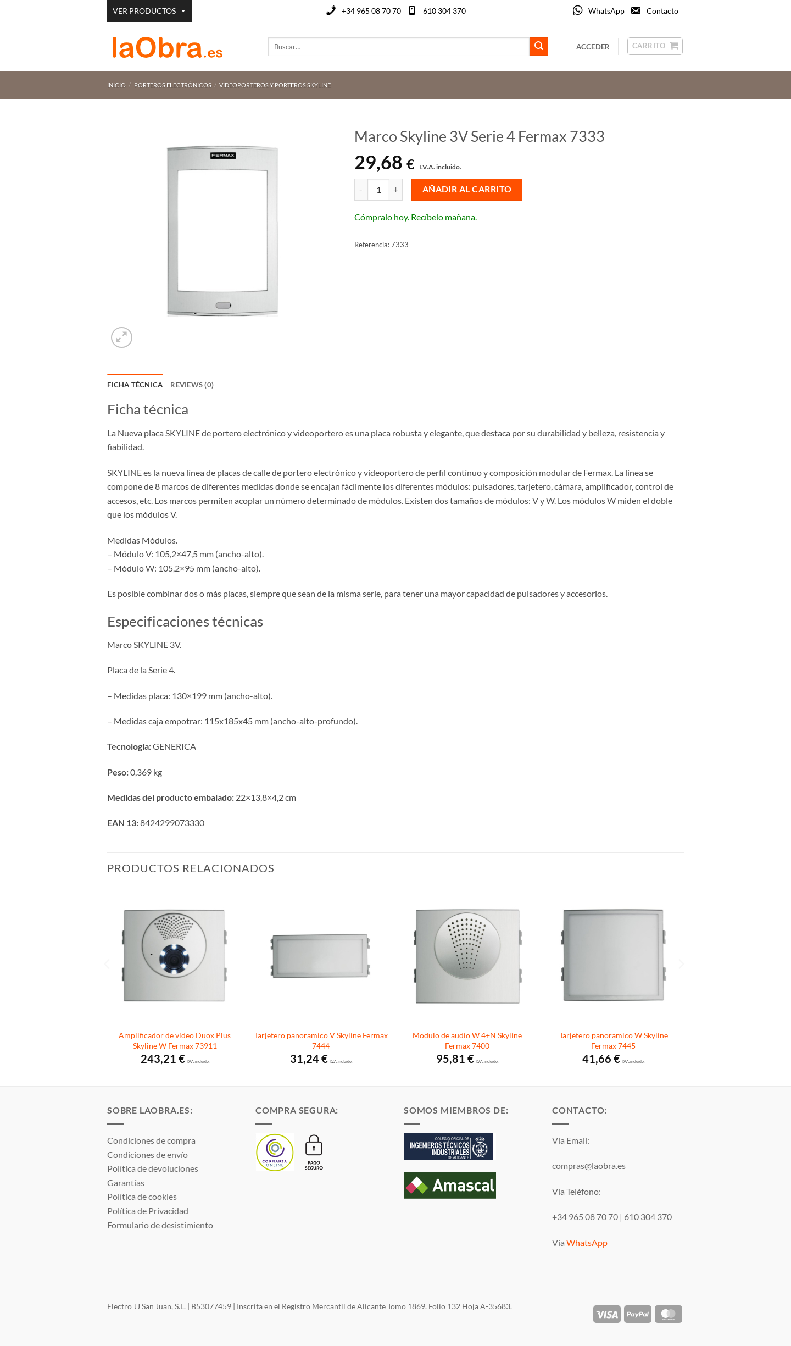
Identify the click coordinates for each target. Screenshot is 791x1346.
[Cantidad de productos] (378, 190)
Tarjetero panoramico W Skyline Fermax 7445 (613, 1040)
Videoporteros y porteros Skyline (275, 84)
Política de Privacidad (147, 1210)
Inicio (116, 84)
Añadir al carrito (467, 189)
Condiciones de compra (151, 1140)
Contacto (662, 10)
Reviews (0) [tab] (192, 384)
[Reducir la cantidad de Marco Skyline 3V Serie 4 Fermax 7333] (360, 190)
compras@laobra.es (589, 1165)
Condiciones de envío (147, 1154)
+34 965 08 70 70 (371, 10)
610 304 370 (444, 10)
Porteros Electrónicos (172, 84)
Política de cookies (142, 1196)
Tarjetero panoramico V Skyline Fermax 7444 (321, 1040)
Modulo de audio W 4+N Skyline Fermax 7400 (467, 1040)
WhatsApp (606, 10)
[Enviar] (539, 46)
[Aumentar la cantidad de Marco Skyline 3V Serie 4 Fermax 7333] (396, 190)
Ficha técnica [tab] (135, 384)
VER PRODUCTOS (150, 11)
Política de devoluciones (152, 1168)
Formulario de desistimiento (160, 1225)
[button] (121, 337)
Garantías (125, 1182)
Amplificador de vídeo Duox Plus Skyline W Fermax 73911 (175, 1040)
